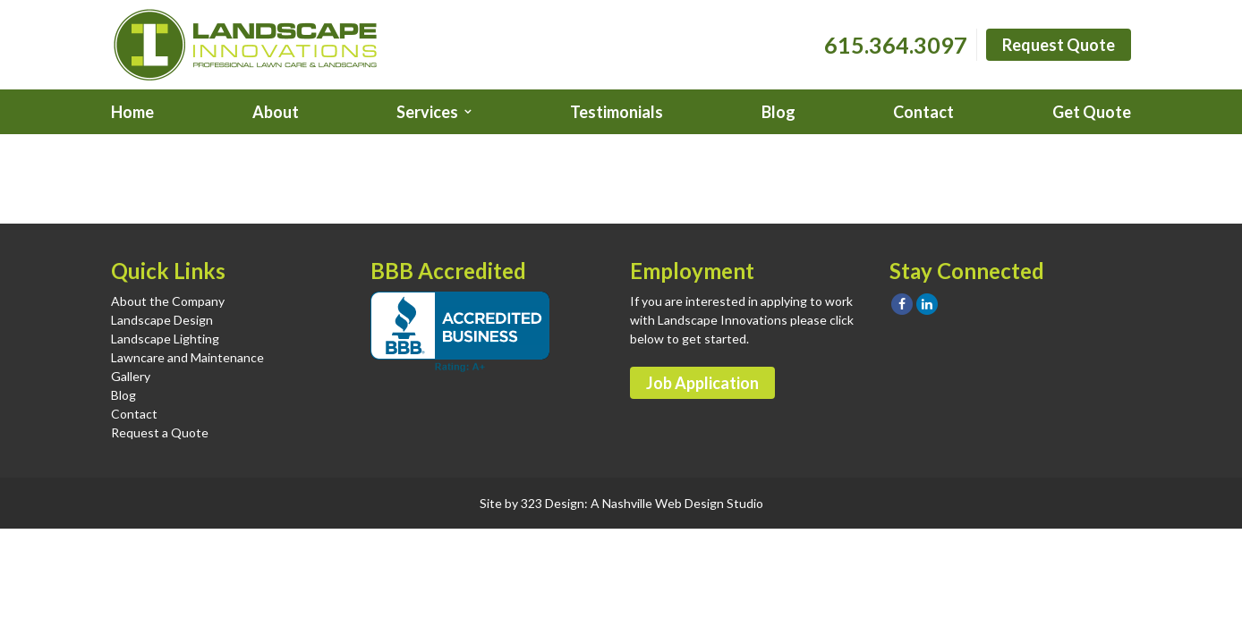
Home (132, 112)
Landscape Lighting (165, 338)
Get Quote (1091, 112)
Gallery (130, 376)
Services (427, 112)
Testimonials (616, 112)
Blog (778, 112)
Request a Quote (159, 432)
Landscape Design (162, 319)
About (275, 112)
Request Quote (1058, 45)
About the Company (168, 301)
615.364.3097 (895, 44)
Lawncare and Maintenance (187, 357)
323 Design (552, 503)
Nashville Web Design (663, 503)
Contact (923, 112)
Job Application (702, 383)
